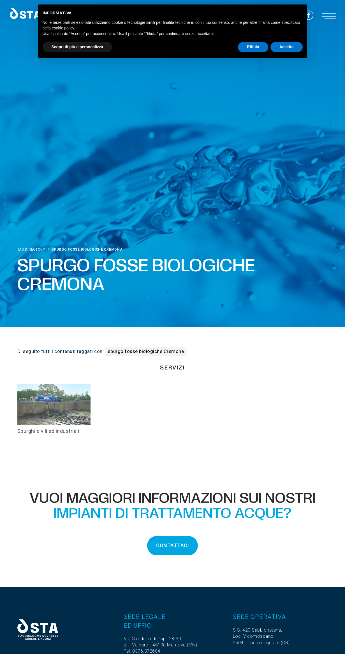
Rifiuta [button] (253, 47)
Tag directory (31, 249)
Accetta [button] (286, 47)
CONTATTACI (172, 545)
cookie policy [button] (63, 28)
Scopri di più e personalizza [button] (77, 47)
